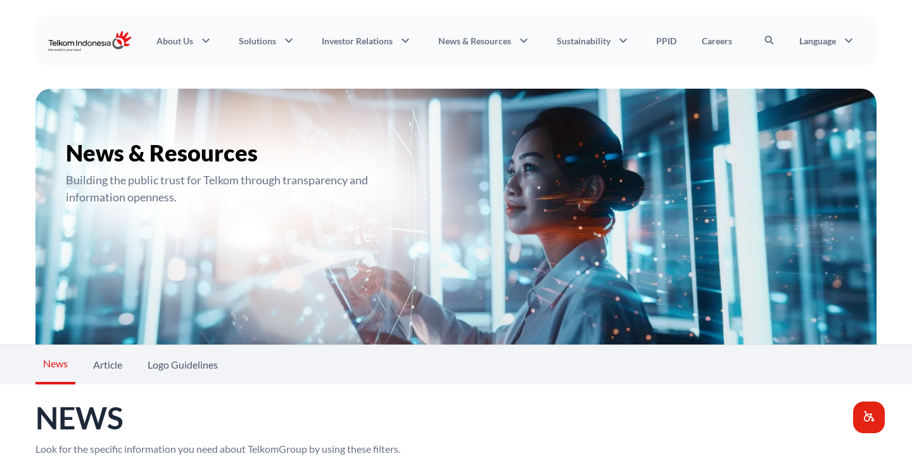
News (55, 363)
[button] (869, 417)
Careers (717, 40)
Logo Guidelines (183, 364)
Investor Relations (367, 40)
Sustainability (594, 40)
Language (827, 40)
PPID (666, 40)
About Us (184, 40)
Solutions (267, 40)
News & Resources (484, 40)
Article (107, 364)
